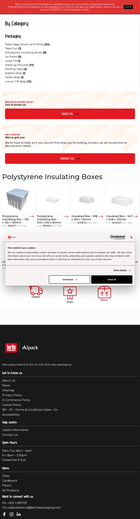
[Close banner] (131, 237)
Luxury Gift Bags (18, 81)
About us (70, 114)
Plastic (7, 485)
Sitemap (8, 390)
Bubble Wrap (15, 73)
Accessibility (11, 414)
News (6, 385)
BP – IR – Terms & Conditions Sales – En (30, 409)
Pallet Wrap (14, 77)
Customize (70, 279)
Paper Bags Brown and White (27, 44)
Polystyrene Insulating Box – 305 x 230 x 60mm (53, 219)
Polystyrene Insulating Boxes (25, 52)
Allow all (111, 279)
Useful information (15, 430)
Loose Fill (12, 60)
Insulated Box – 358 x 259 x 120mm (87, 218)
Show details (120, 270)
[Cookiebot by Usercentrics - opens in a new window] (112, 237)
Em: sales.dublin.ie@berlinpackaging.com (31, 507)
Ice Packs (13, 56)
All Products (10, 490)
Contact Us (70, 158)
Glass (5, 475)
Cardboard (9, 480)
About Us (8, 380)
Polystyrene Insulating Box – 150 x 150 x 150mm (18, 219)
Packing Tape (16, 69)
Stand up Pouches (19, 65)
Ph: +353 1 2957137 (14, 503)
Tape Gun (13, 48)
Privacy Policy (12, 395)
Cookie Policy (11, 405)
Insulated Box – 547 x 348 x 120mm (122, 218)
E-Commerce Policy (16, 400)
